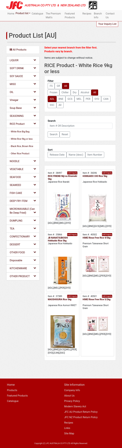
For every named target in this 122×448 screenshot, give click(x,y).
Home (10, 13)
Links (67, 428)
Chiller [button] (65, 92)
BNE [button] (61, 98)
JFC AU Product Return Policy (81, 411)
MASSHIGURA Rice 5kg (59, 299)
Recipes (86, 13)
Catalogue (37, 13)
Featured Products (70, 15)
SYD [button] (97, 98)
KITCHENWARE (23, 268)
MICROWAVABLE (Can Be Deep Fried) (23, 210)
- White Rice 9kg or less (21, 139)
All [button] (65, 85)
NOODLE (23, 161)
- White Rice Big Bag (19, 131)
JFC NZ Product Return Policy (81, 417)
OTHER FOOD (23, 252)
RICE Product (23, 123)
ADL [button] (52, 98)
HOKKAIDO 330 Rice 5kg (95, 176)
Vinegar (23, 100)
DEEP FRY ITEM (23, 200)
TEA (23, 228)
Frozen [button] (53, 92)
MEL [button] (79, 98)
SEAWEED (23, 185)
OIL (23, 92)
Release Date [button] (57, 154)
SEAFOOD (23, 177)
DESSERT (23, 244)
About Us (69, 395)
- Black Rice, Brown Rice (21, 146)
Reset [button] (65, 134)
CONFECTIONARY (23, 236)
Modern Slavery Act (75, 406)
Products (12, 390)
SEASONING (23, 115)
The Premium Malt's (53, 15)
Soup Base (23, 107)
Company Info (72, 390)
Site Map (69, 433)
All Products (18, 49)
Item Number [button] (94, 154)
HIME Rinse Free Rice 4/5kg (96, 237)
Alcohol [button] (85, 92)
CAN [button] (105, 98)
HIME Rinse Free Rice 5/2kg (96, 299)
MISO (23, 84)
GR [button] (58, 85)
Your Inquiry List (107, 23)
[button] (54, 134)
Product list (22, 13)
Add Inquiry (72, 173)
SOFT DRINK (23, 68)
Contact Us (110, 15)
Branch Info (98, 15)
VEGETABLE (23, 169)
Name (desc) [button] (76, 154)
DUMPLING (23, 220)
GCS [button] (70, 98)
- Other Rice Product (19, 153)
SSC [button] (52, 104)
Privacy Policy (72, 401)
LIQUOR (23, 60)
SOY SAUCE (23, 76)
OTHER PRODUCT (23, 276)
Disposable (23, 260)
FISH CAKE (23, 193)
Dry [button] (75, 92)
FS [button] (51, 85)
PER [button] (88, 98)
